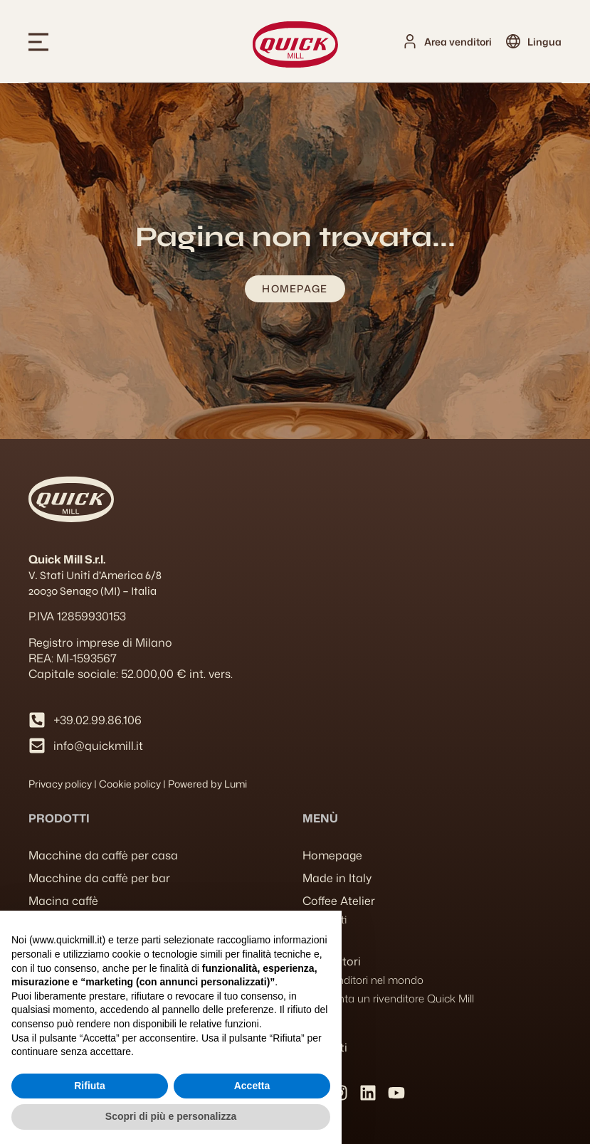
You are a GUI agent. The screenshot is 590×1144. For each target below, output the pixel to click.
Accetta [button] (252, 1085)
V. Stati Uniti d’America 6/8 (95, 575)
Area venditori (458, 41)
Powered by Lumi (207, 783)
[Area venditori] (410, 41)
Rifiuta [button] (89, 1085)
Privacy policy (60, 783)
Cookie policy (130, 783)
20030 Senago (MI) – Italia (92, 591)
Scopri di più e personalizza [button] (170, 1116)
